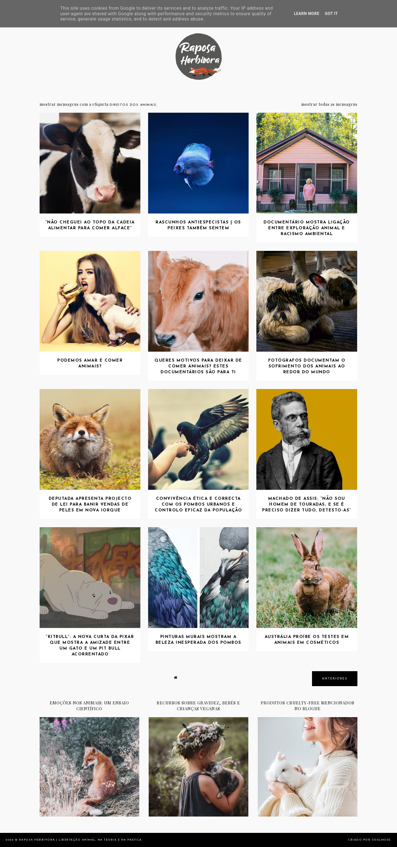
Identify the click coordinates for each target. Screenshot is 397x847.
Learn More (306, 13)
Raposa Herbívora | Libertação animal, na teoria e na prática (80, 839)
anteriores (334, 678)
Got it (331, 13)
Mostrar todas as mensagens (329, 104)
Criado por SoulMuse (369, 839)
